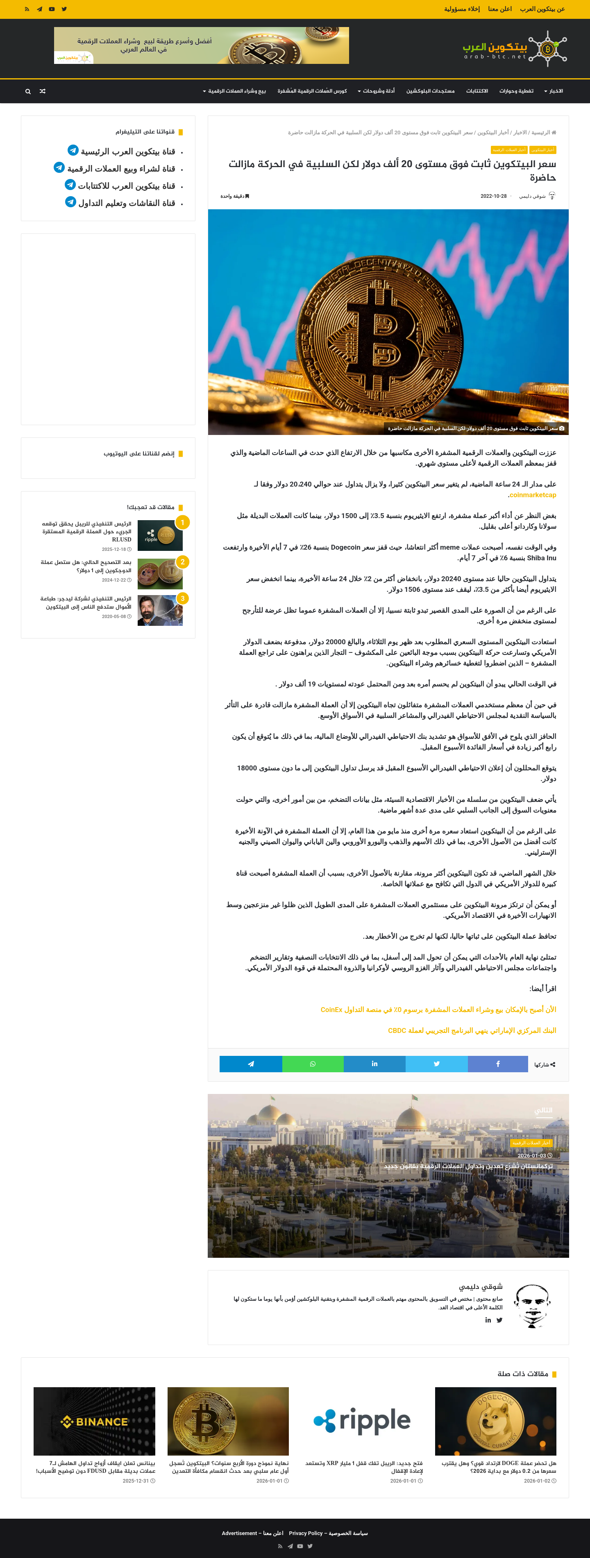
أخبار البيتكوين (493, 132)
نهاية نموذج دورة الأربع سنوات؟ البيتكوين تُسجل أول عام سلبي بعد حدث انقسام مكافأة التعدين (229, 1464)
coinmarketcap (533, 495)
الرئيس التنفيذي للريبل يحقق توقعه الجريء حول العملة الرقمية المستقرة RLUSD (87, 532)
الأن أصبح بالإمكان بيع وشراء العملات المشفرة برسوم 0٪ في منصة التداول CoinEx (437, 1010)
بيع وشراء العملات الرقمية (237, 91)
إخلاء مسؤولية (462, 9)
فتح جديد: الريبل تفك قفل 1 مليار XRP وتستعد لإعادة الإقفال (364, 1464)
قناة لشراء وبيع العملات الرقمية (121, 168)
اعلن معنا (500, 9)
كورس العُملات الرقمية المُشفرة (312, 91)
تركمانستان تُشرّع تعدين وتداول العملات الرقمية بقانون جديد (460, 1172)
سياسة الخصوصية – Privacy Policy (328, 1530)
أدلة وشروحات (379, 91)
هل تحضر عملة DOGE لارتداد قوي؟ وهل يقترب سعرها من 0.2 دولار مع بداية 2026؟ (499, 1464)
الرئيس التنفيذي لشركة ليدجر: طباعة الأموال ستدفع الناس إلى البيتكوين (86, 603)
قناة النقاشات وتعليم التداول (126, 203)
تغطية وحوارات (516, 91)
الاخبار (556, 91)
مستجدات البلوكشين (430, 91)
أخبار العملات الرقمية (503, 149)
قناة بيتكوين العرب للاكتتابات (125, 185)
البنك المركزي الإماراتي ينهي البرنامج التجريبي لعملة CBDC (472, 1031)
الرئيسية (543, 132)
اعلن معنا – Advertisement (253, 1530)
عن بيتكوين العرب (542, 9)
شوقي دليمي (528, 196)
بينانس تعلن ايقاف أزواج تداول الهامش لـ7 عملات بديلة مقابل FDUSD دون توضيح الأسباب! (95, 1464)
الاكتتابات (477, 91)
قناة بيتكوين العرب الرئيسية (128, 151)
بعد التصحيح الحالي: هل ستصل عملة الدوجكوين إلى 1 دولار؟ (86, 566)
